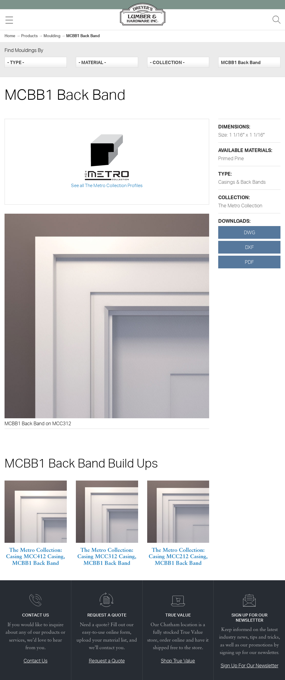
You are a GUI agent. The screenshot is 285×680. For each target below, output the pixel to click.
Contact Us (35, 661)
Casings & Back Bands (242, 182)
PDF (249, 262)
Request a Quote (107, 661)
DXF (249, 247)
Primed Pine (231, 158)
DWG (249, 232)
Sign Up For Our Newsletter (249, 665)
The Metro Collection (240, 205)
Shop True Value (178, 661)
